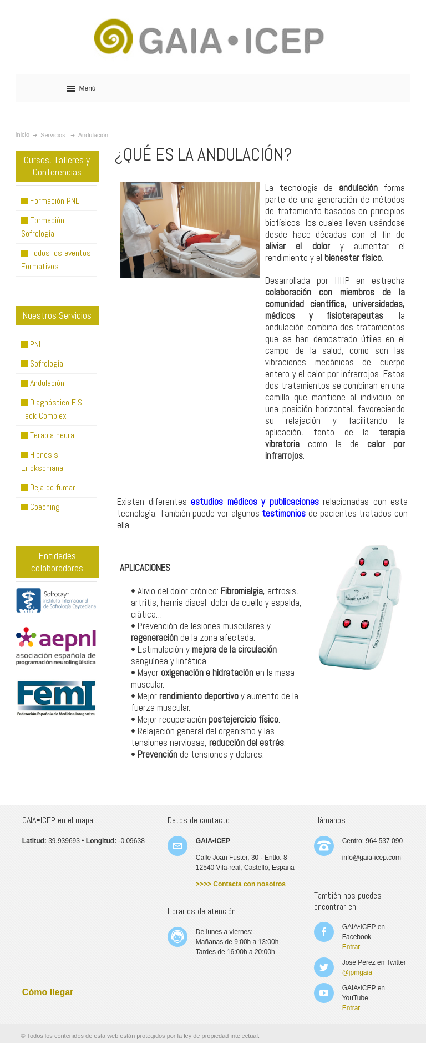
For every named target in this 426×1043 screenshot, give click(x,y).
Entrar (351, 947)
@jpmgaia (357, 972)
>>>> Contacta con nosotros (241, 884)
